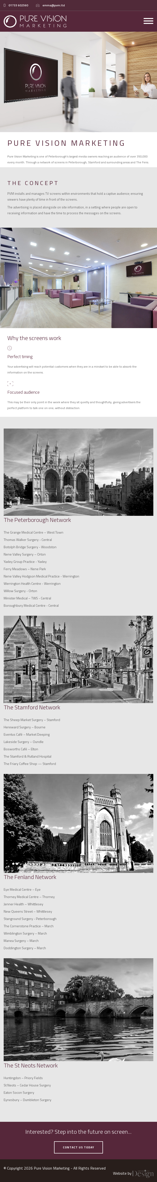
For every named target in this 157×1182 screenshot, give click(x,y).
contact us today (78, 1147)
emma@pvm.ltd (54, 5)
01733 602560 (18, 5)
